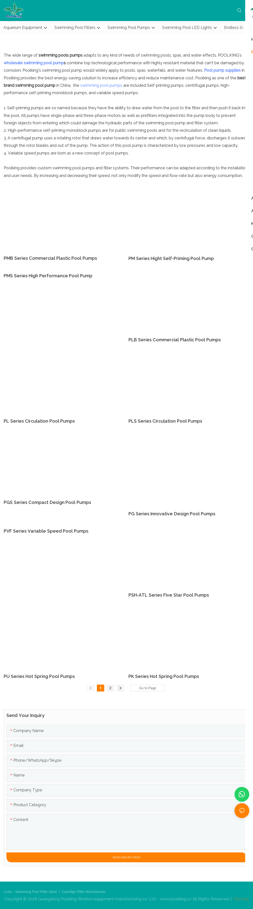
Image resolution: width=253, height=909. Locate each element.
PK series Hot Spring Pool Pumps (163, 676)
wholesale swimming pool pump (34, 63)
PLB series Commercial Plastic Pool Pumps (174, 339)
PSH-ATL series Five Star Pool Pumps (168, 595)
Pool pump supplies (222, 70)
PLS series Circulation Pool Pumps (165, 421)
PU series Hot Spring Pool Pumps (39, 676)
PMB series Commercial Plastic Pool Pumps (50, 258)
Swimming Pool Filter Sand (36, 892)
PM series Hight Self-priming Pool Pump (171, 258)
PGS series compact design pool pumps (47, 502)
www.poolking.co (175, 899)
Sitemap (240, 899)
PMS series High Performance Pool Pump (48, 275)
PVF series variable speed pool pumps (46, 531)
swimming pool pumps (101, 85)
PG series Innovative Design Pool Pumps (171, 513)
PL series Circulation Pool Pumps (39, 421)
